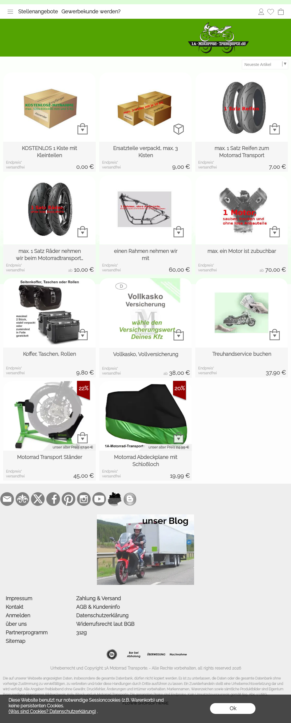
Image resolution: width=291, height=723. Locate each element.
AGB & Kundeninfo (98, 607)
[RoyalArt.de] (22, 499)
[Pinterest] (68, 499)
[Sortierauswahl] (265, 64)
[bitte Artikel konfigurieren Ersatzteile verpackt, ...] (178, 129)
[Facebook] (53, 499)
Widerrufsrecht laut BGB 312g (105, 628)
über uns (16, 624)
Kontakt (14, 607)
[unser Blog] (130, 499)
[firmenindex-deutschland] (114, 499)
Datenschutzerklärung (102, 615)
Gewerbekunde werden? (90, 11)
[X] (38, 499)
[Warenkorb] (280, 11)
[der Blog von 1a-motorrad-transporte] (145, 516)
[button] (10, 11)
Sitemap (15, 641)
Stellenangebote (38, 11)
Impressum (19, 598)
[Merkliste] (270, 11)
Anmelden (261, 11)
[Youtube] (99, 499)
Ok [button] (233, 708)
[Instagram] (84, 499)
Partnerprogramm (26, 632)
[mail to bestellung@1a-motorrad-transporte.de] (7, 499)
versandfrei (15, 167)
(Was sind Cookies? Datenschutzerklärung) (52, 711)
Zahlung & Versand (98, 598)
